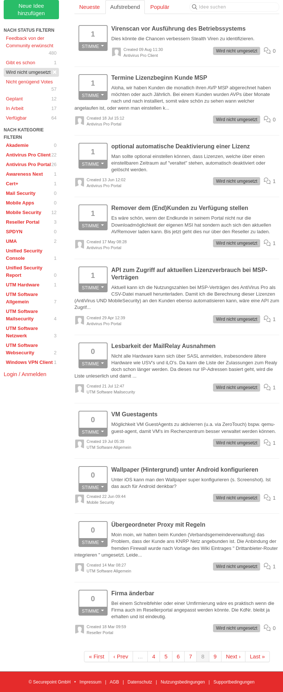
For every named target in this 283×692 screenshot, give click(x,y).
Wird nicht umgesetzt (31, 72)
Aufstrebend (125, 7)
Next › (233, 656)
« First (96, 656)
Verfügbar (31, 118)
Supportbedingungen (233, 682)
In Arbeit (31, 108)
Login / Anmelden (25, 374)
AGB (114, 682)
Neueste (89, 7)
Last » (257, 656)
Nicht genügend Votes (31, 86)
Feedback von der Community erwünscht (31, 46)
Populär (160, 7)
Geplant (31, 99)
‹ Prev (120, 656)
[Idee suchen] (234, 7)
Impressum (90, 682)
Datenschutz (139, 682)
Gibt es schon (31, 62)
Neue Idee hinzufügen (31, 9)
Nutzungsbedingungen (183, 682)
